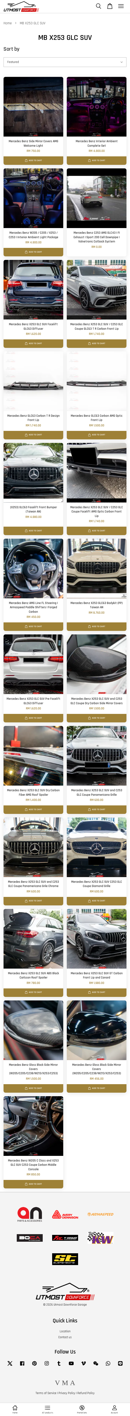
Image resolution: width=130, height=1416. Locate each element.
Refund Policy (86, 1393)
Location (65, 1331)
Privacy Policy (67, 1393)
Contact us (65, 1337)
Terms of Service (46, 1393)
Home (8, 23)
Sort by (12, 49)
